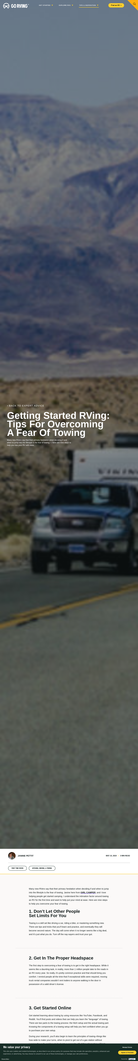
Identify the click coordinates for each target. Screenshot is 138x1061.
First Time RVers (17, 868)
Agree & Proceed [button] (127, 1052)
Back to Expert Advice (22, 406)
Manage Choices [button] (127, 1047)
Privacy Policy (5, 1059)
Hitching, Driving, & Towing (42, 868)
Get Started (46, 5)
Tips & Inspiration (88, 5)
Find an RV (116, 5)
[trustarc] (132, 1059)
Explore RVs (66, 5)
